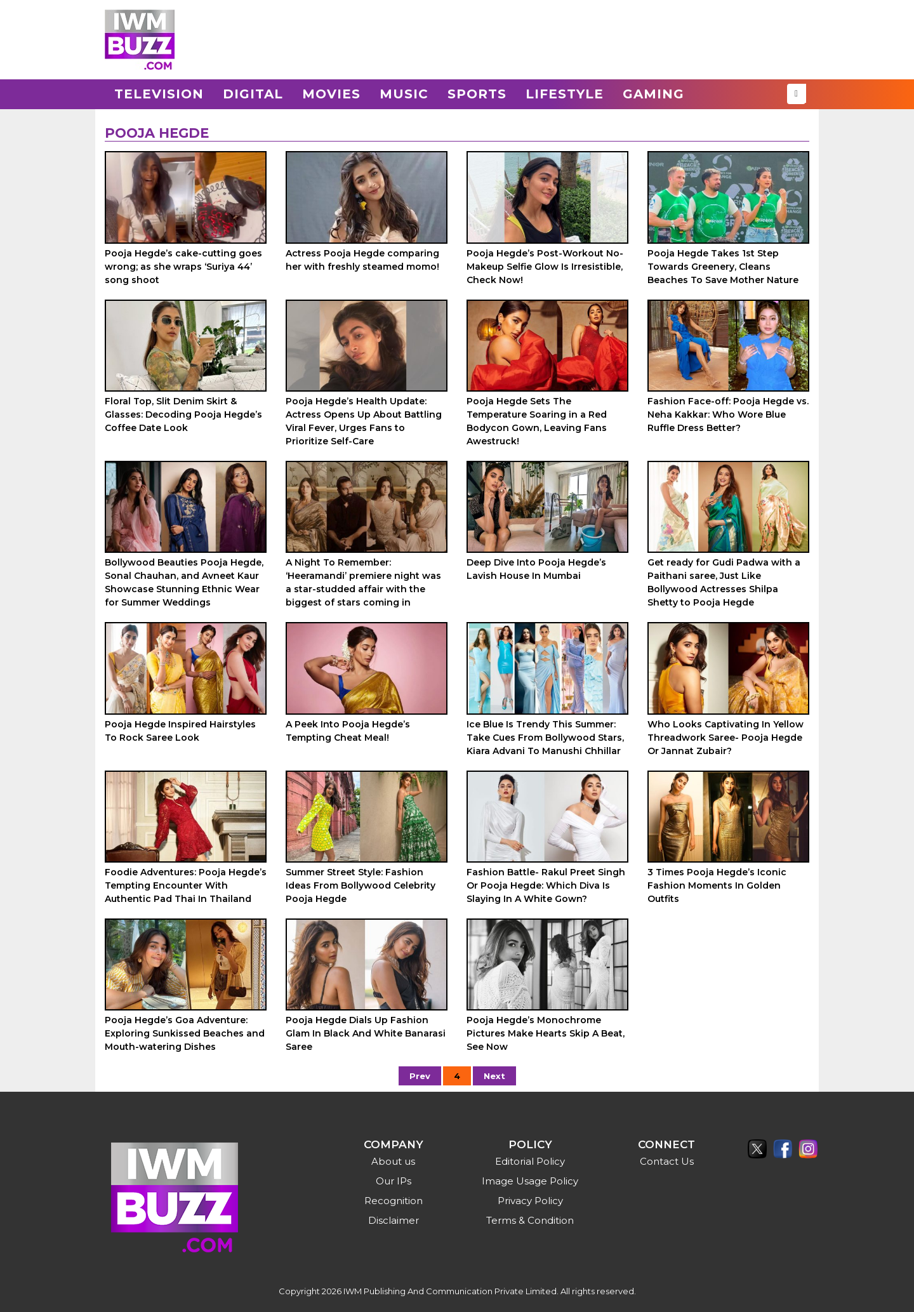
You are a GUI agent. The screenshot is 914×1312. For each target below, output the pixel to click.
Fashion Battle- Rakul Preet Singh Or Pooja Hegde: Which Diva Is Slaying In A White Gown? (546, 885)
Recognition (393, 1201)
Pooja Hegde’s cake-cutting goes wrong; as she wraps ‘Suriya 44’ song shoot (183, 267)
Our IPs (393, 1181)
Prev (419, 1076)
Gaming (653, 94)
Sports (477, 94)
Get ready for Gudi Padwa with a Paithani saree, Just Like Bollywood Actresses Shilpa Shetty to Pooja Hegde (723, 582)
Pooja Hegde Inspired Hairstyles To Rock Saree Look (180, 731)
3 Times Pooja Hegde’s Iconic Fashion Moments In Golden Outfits (716, 885)
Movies (331, 94)
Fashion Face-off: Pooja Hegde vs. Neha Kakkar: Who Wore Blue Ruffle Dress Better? (728, 414)
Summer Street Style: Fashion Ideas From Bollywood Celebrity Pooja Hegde (360, 885)
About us (393, 1161)
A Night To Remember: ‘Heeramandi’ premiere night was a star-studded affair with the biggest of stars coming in (363, 582)
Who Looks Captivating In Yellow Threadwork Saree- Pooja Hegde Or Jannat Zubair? (725, 738)
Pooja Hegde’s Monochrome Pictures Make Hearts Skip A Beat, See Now (546, 1033)
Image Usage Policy (530, 1181)
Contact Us (667, 1161)
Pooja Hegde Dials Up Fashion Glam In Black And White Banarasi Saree (366, 1033)
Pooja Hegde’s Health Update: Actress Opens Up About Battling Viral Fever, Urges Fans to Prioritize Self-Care (364, 421)
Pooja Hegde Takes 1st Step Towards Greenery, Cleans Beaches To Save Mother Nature (722, 267)
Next (494, 1076)
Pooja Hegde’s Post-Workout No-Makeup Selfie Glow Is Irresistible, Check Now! (545, 267)
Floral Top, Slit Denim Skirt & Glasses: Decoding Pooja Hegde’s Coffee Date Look (183, 414)
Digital (253, 94)
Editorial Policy (530, 1161)
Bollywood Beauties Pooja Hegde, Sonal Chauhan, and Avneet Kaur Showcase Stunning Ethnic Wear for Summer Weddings (184, 582)
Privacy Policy (530, 1201)
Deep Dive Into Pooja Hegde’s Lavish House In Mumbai (536, 569)
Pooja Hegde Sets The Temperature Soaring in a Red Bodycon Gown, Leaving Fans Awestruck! (537, 421)
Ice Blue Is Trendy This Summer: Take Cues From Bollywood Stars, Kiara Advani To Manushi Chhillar (545, 738)
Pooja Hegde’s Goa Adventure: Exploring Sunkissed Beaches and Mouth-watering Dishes (185, 1033)
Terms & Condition (530, 1220)
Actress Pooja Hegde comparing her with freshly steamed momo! (362, 260)
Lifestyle (565, 94)
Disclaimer (393, 1220)
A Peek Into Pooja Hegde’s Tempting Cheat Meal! (348, 731)
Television (159, 94)
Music (404, 94)
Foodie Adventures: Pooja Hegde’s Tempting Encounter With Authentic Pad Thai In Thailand (186, 885)
